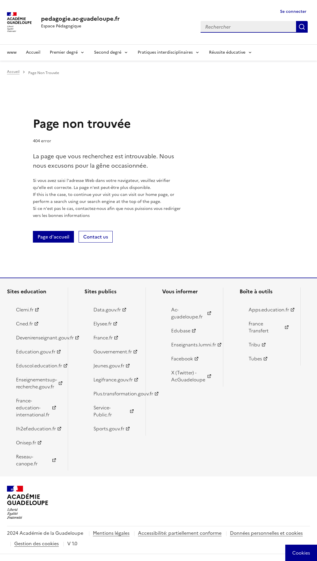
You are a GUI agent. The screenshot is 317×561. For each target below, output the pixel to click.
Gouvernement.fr (112, 351)
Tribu (254, 344)
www (12, 52)
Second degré (107, 52)
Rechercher (302, 27)
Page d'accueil (53, 236)
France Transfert (259, 327)
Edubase (180, 330)
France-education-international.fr (32, 407)
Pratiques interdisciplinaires (165, 52)
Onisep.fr (26, 442)
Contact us (95, 236)
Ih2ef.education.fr (36, 428)
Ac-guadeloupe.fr (187, 313)
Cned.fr (24, 323)
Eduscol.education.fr (38, 365)
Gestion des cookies (36, 543)
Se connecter (293, 11)
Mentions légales (111, 533)
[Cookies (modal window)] (301, 553)
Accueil (33, 52)
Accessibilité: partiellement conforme (180, 533)
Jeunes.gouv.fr (108, 365)
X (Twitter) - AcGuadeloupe (188, 376)
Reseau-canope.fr (27, 460)
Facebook (182, 358)
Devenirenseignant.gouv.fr (38, 337)
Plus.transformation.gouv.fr (116, 393)
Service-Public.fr (102, 411)
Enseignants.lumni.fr (193, 344)
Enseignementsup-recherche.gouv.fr (36, 383)
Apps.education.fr (269, 309)
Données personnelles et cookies (266, 533)
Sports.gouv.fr (108, 428)
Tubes (255, 358)
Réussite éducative (227, 52)
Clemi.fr (24, 309)
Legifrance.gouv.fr (113, 379)
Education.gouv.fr (35, 351)
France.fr (103, 337)
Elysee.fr (102, 323)
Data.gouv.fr (107, 309)
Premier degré (64, 52)
